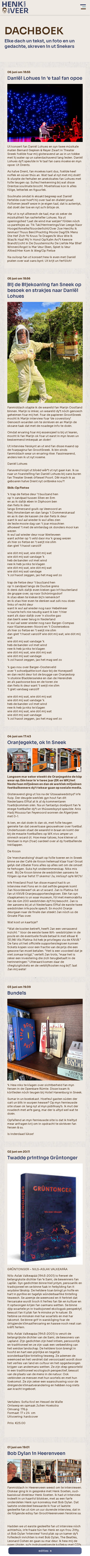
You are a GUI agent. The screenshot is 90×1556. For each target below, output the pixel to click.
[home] (15, 7)
